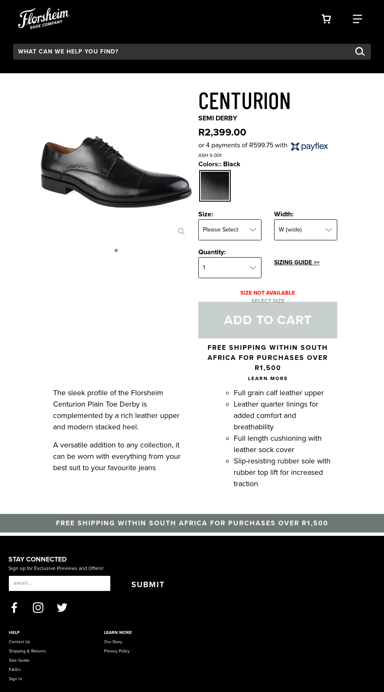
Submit (148, 584)
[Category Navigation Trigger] (357, 18)
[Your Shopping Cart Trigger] (326, 18)
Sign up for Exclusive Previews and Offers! (56, 568)
